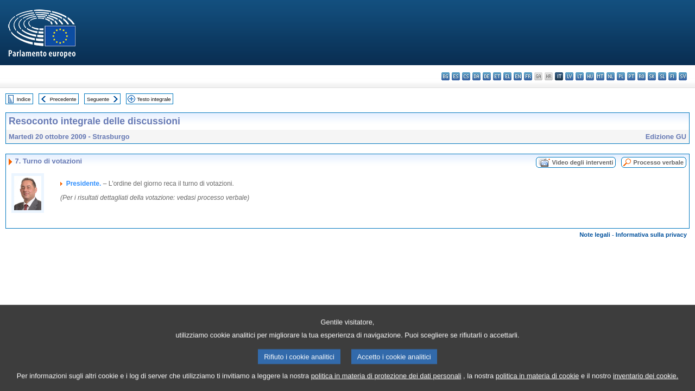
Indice (24, 99)
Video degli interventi (582, 162)
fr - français (528, 76)
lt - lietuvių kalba (580, 76)
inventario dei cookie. (645, 384)
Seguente (98, 99)
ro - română (641, 76)
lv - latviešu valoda (569, 76)
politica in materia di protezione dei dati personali (386, 384)
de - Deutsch (487, 76)
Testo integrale (153, 99)
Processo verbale (658, 162)
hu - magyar (590, 76)
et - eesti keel (497, 76)
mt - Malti (600, 76)
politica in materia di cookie (537, 384)
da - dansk (476, 76)
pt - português (631, 76)
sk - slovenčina (652, 76)
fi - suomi (672, 76)
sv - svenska (683, 76)
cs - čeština (466, 76)
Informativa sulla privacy (651, 234)
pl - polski (621, 76)
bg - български (445, 76)
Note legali (594, 234)
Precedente (63, 99)
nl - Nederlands (610, 76)
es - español (456, 76)
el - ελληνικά (507, 76)
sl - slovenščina (662, 76)
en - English (518, 76)
